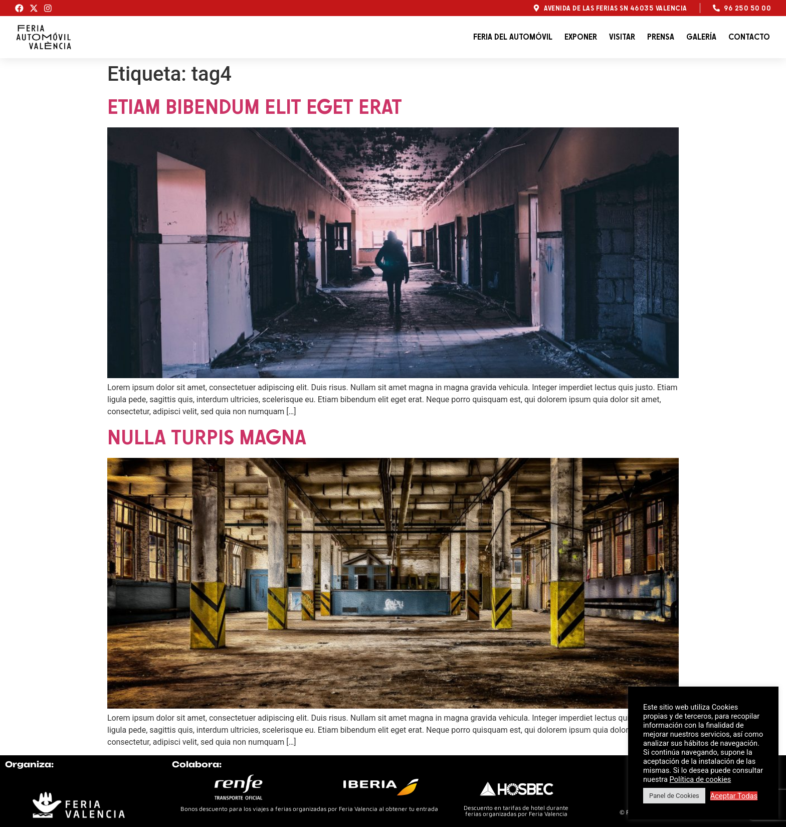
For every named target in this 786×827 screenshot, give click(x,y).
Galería (701, 37)
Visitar (622, 37)
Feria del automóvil (512, 37)
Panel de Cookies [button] (674, 795)
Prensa (660, 37)
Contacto (749, 37)
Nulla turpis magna (206, 436)
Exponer (580, 37)
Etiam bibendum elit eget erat (254, 106)
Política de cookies (700, 779)
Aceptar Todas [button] (734, 795)
